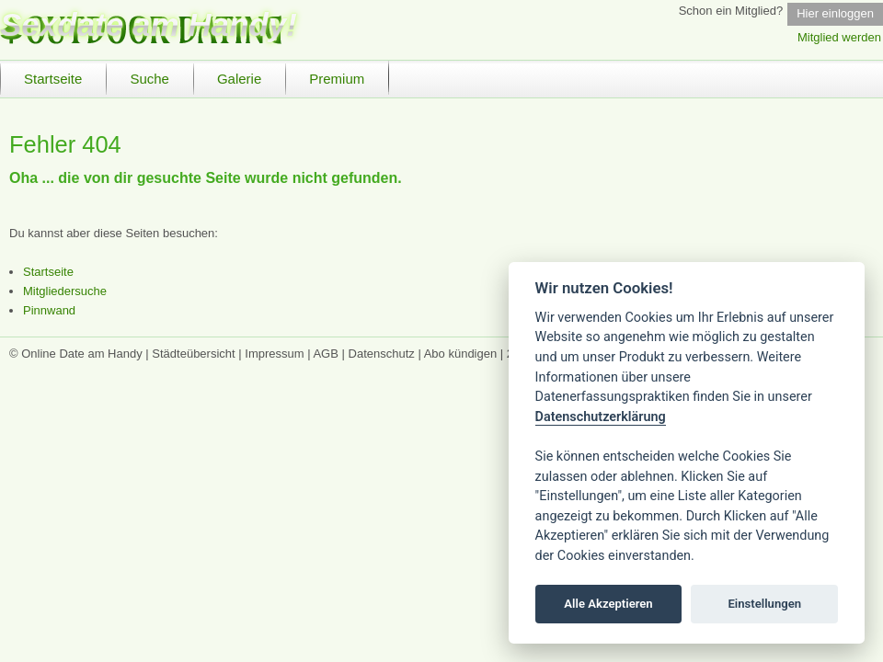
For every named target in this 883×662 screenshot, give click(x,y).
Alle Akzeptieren (608, 604)
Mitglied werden (839, 37)
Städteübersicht (193, 353)
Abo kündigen (461, 353)
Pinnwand (49, 310)
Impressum (274, 353)
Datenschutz (382, 353)
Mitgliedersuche (65, 291)
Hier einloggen (835, 13)
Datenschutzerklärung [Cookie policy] (600, 417)
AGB (325, 353)
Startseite (48, 272)
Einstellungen (764, 604)
